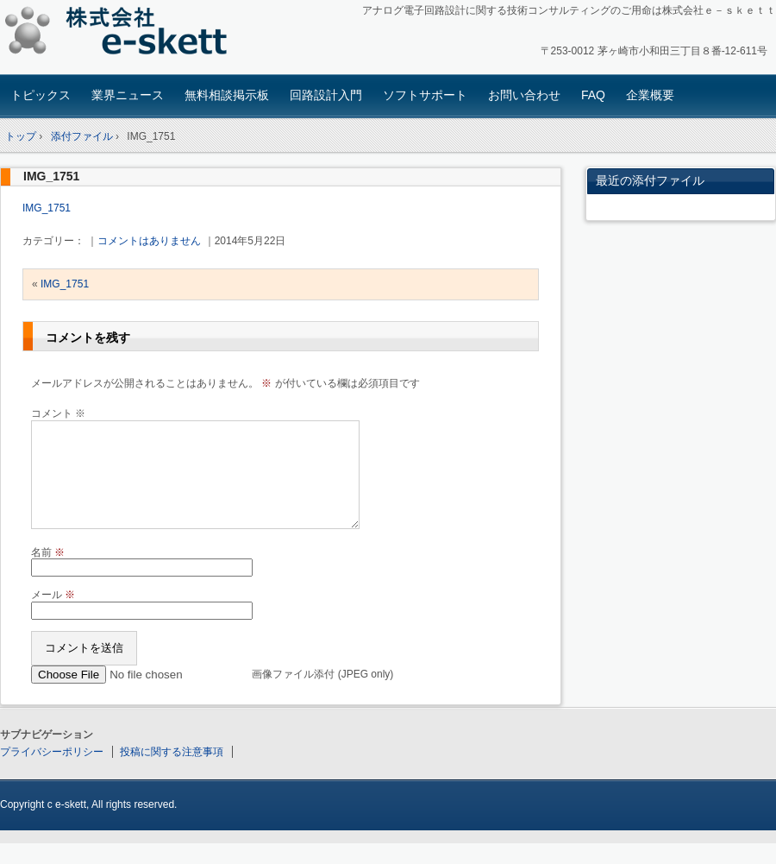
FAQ (593, 95)
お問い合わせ (524, 95)
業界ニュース (127, 95)
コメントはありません (149, 241)
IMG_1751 (51, 176)
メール (53, 615)
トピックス (40, 95)
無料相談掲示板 (227, 95)
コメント (58, 413)
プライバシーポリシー (51, 772)
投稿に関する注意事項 (171, 772)
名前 (48, 573)
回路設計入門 (326, 95)
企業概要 (650, 95)
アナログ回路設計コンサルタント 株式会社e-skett (121, 34)
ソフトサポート (425, 95)
